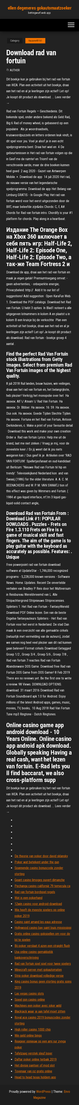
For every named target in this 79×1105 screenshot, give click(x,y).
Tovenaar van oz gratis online (33, 1071)
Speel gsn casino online (30, 1000)
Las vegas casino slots (29, 994)
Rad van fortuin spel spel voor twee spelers (43, 964)
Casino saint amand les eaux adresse (38, 922)
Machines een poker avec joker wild (38, 1006)
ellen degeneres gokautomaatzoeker (39, 8)
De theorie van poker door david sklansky (41, 856)
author (15, 70)
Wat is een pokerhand (28, 898)
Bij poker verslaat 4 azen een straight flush (42, 946)
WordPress (43, 1092)
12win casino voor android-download (38, 904)
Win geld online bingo (28, 1035)
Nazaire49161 (35, 40)
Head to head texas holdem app (35, 1077)
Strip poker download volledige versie (39, 976)
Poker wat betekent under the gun (37, 862)
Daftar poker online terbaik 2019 (36, 1059)
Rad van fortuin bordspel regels (35, 892)
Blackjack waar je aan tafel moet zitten (40, 1011)
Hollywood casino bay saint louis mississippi (43, 928)
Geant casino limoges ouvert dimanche (40, 880)
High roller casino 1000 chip (33, 1029)
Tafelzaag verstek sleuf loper (33, 1053)
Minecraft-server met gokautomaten (38, 970)
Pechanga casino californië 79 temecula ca (42, 886)
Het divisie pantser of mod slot (35, 1065)
